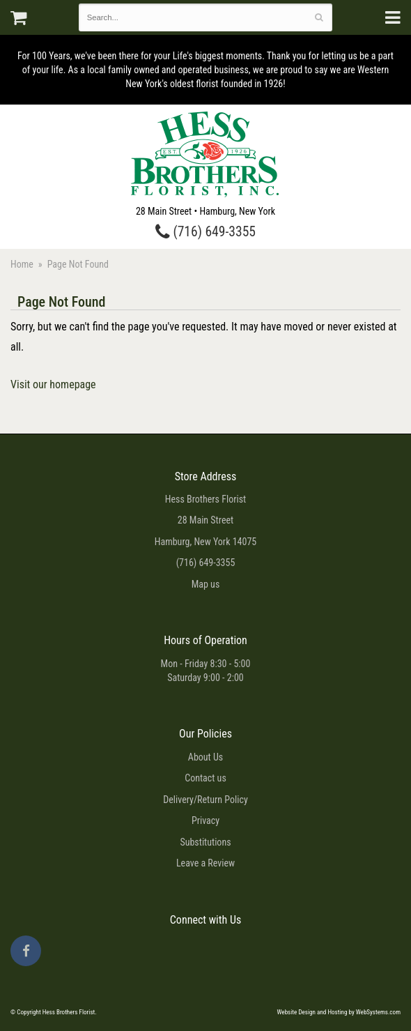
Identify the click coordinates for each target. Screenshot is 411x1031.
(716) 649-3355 (205, 232)
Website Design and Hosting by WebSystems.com (339, 1012)
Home (21, 264)
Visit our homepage (53, 384)
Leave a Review (205, 863)
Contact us (205, 778)
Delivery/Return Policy (205, 799)
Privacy (205, 820)
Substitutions (205, 842)
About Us (205, 757)
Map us (206, 584)
